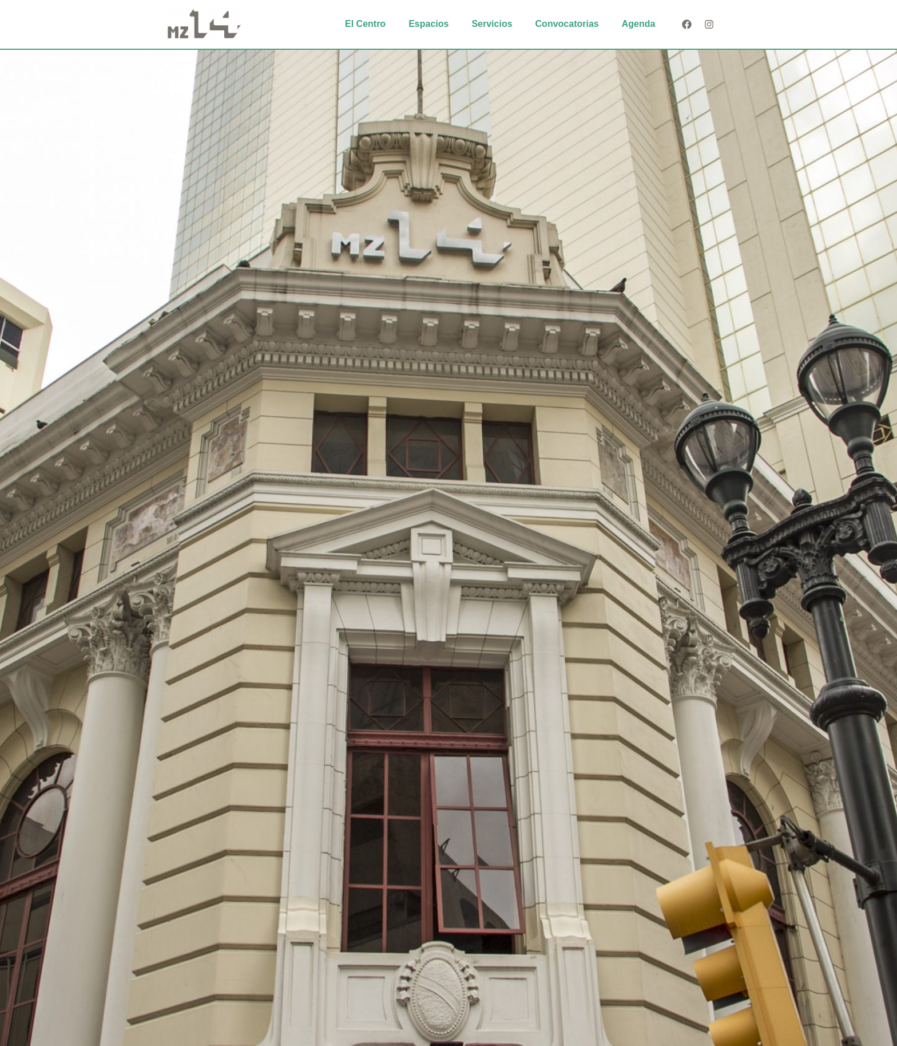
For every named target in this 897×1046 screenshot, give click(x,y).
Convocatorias (567, 24)
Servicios (491, 24)
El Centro (365, 24)
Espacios (428, 24)
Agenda (639, 24)
